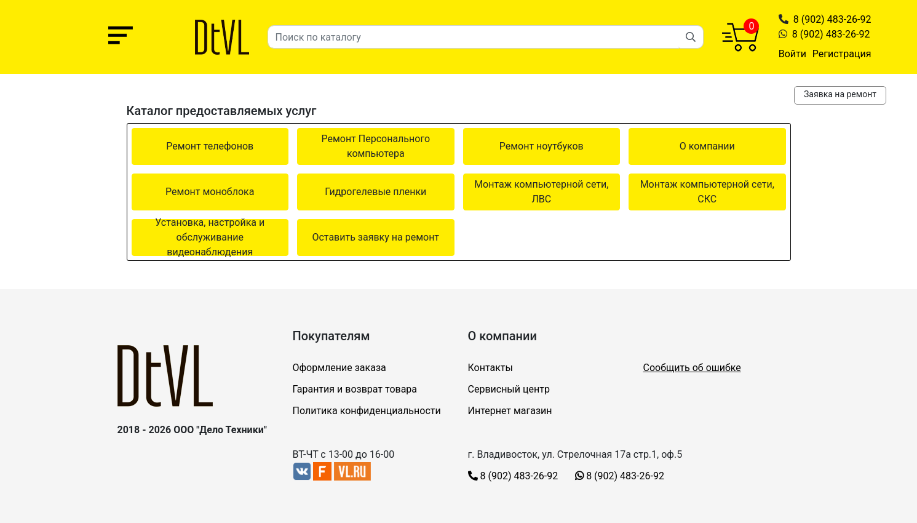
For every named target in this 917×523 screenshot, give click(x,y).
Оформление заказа (339, 367)
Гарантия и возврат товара (355, 389)
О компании (707, 146)
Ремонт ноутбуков (541, 146)
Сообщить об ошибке (692, 367)
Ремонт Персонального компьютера (375, 146)
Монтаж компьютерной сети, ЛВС (541, 191)
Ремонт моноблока (209, 192)
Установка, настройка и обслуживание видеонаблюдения (209, 237)
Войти (792, 54)
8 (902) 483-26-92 (832, 19)
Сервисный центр (509, 389)
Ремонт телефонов (209, 146)
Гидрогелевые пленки (375, 192)
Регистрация (841, 54)
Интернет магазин (510, 411)
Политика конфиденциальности (367, 411)
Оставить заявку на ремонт (375, 237)
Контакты (490, 367)
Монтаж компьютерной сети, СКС (707, 191)
